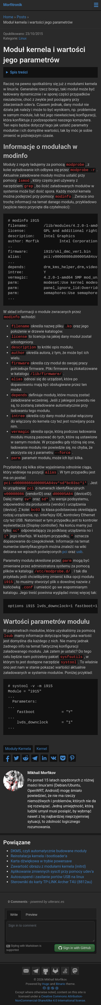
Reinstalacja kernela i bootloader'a (39, 856)
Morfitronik (12, 5)
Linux (23, 38)
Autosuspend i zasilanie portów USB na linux (47, 877)
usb (79, 552)
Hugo (45, 984)
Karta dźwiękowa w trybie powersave (41, 861)
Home (8, 17)
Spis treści (19, 72)
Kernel (42, 749)
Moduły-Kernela (18, 749)
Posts (21, 17)
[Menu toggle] (96, 5)
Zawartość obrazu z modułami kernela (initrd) (48, 866)
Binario (60, 984)
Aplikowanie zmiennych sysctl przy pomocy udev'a (52, 871)
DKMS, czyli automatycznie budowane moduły (49, 851)
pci (64, 552)
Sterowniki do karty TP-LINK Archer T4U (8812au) (51, 882)
